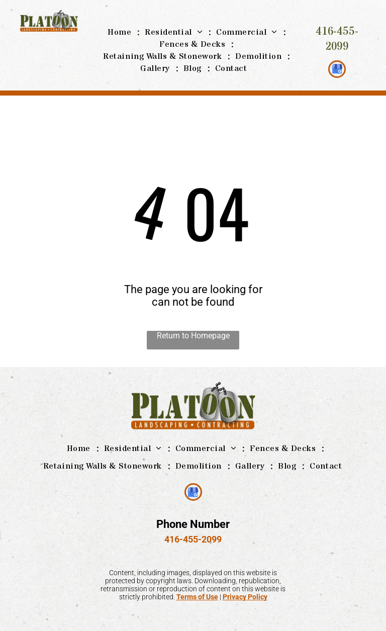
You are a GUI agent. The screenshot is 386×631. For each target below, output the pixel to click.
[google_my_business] (337, 70)
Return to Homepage (193, 335)
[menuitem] (121, 32)
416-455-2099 (337, 39)
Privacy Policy (245, 597)
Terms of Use (197, 597)
